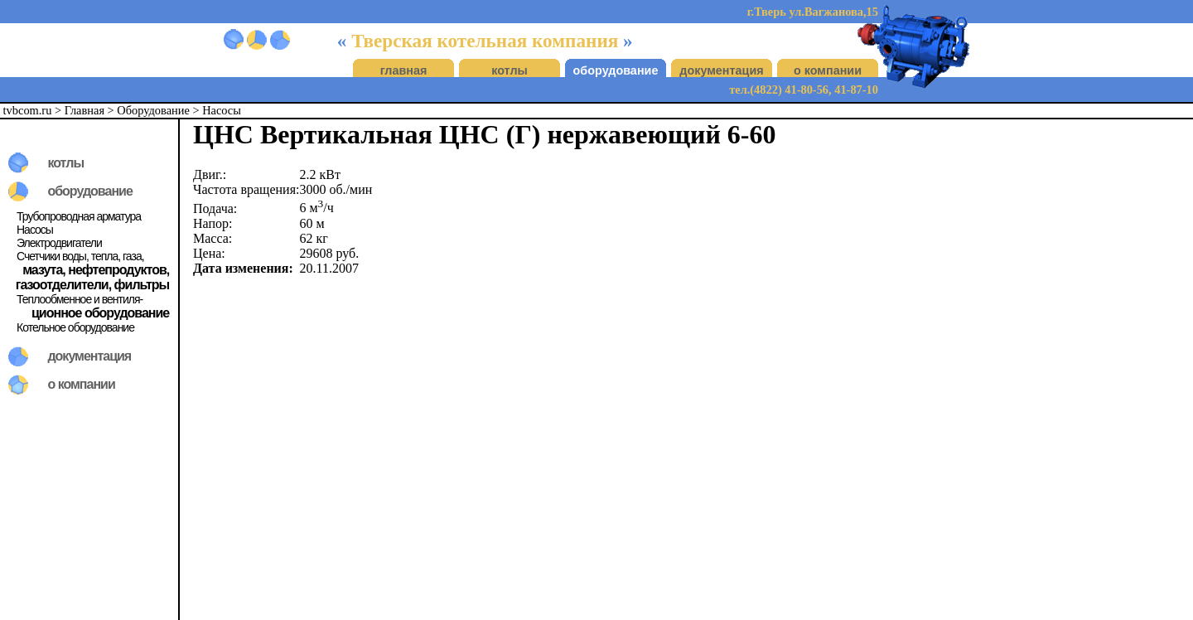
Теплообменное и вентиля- (79, 299)
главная (403, 70)
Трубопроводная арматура (79, 216)
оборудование (616, 70)
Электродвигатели (59, 242)
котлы (509, 70)
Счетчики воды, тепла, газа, (80, 256)
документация (721, 70)
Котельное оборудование (75, 327)
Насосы (221, 110)
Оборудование (153, 110)
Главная (84, 110)
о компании (828, 70)
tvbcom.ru (27, 110)
